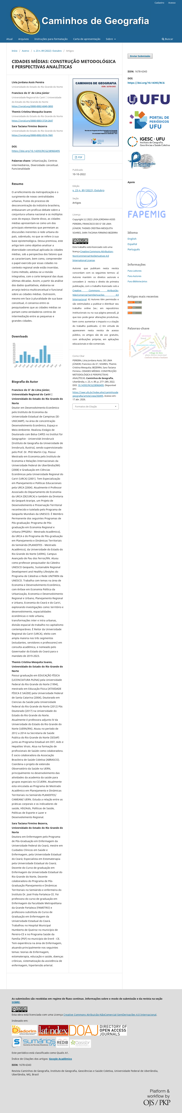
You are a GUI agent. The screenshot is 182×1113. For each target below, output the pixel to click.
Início (14, 50)
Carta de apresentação (86, 39)
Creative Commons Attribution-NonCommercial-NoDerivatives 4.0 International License (93, 256)
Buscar (167, 39)
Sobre (110, 39)
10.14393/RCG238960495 (91, 385)
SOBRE (16, 1002)
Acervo (25, 50)
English (132, 238)
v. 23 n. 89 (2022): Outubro (48, 50)
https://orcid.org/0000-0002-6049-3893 (32, 106)
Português (134, 249)
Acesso (172, 2)
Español (132, 244)
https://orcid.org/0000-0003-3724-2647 (32, 120)
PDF (79, 157)
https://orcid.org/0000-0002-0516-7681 (32, 135)
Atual (9, 39)
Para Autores (134, 276)
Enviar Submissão (140, 56)
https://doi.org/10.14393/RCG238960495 (36, 151)
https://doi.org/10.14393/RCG (146, 82)
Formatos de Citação (86, 406)
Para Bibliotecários (137, 281)
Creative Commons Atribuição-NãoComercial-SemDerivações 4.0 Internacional (96, 295)
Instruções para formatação (51, 39)
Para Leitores (134, 270)
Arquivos (23, 39)
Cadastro (159, 2)
